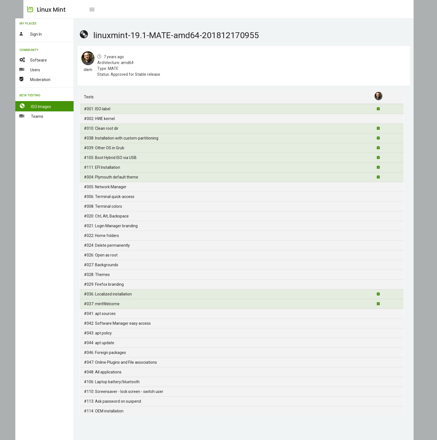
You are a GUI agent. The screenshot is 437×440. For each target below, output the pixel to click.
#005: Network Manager (113, 187)
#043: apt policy (106, 333)
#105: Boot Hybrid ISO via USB (118, 157)
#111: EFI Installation (110, 167)
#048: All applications (111, 372)
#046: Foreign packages (113, 352)
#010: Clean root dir (109, 128)
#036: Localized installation (116, 294)
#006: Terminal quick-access (117, 196)
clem (96, 69)
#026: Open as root (109, 255)
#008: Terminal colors (111, 206)
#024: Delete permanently (115, 245)
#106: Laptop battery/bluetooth (120, 382)
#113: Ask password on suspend (120, 401)
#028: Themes (105, 274)
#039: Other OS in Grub (112, 148)
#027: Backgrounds (109, 265)
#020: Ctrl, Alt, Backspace (114, 216)
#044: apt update (107, 343)
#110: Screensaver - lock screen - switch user (132, 391)
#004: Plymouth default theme (119, 177)
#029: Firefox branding (112, 284)
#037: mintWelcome (110, 304)
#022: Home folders (109, 235)
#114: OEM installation (112, 411)
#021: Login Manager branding (119, 226)
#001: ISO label (105, 109)
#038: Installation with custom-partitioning (129, 138)
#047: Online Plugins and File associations (128, 362)
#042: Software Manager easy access (125, 323)
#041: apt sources (108, 313)
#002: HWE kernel (107, 118)
